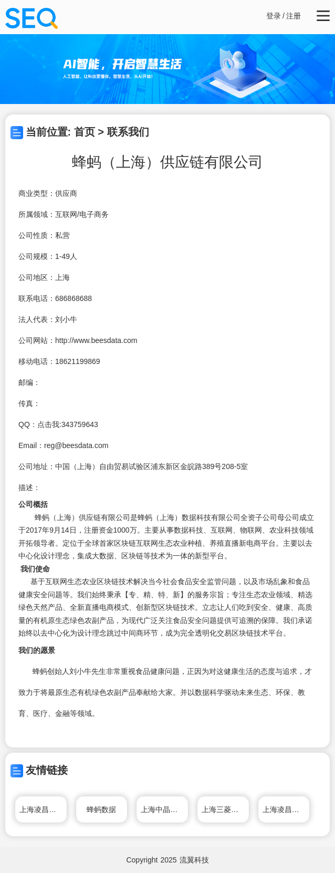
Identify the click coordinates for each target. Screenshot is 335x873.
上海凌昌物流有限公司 (43, 809)
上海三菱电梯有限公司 (225, 809)
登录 (273, 16)
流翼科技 (194, 860)
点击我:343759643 (67, 424)
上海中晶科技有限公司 (165, 809)
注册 (293, 16)
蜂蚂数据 (101, 809)
